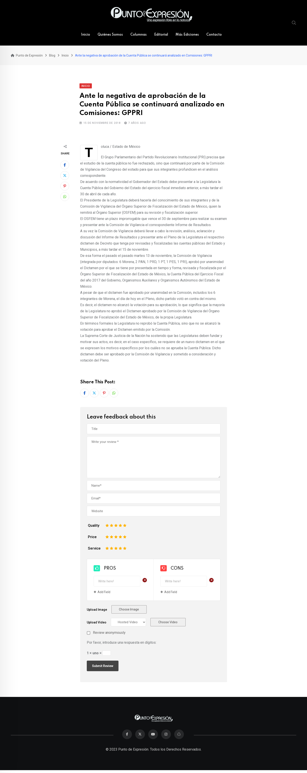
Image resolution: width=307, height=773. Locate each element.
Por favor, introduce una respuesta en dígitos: (121, 643)
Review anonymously (109, 633)
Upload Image (97, 610)
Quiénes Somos (110, 35)
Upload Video (96, 622)
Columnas (138, 35)
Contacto (214, 35)
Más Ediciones (187, 35)
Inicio (85, 35)
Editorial (161, 35)
